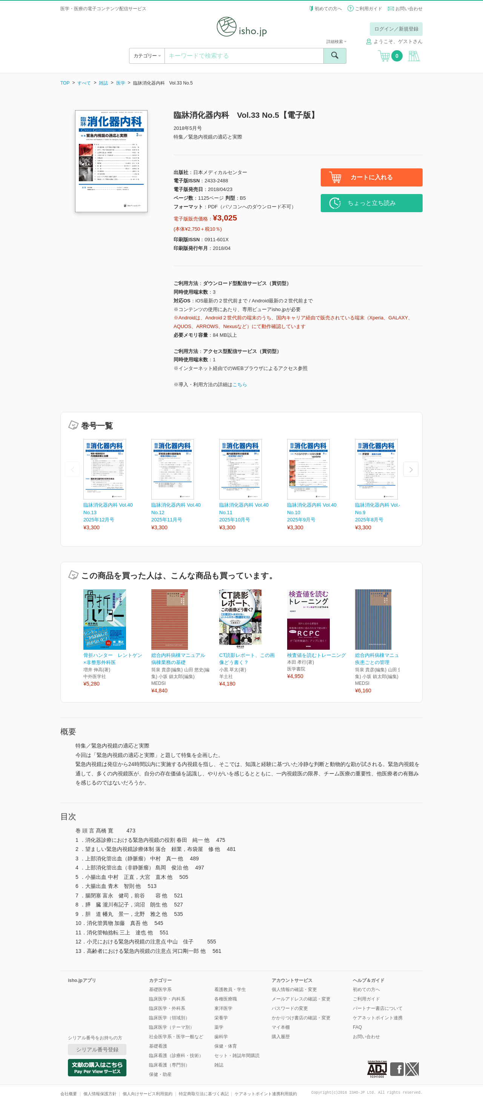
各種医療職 (225, 999)
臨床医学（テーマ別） (171, 1027)
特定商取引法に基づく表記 (204, 1093)
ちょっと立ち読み (372, 203)
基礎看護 (158, 1046)
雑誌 (103, 83)
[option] (117, 485)
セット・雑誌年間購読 (237, 1055)
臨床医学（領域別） (169, 1017)
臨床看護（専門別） (169, 1065)
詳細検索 (336, 41)
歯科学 (221, 1036)
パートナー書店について (378, 1008)
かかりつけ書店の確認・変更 (301, 1017)
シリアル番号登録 (97, 1050)
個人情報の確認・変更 (294, 989)
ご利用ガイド (368, 8)
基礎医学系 (160, 989)
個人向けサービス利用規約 (147, 1093)
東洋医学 (223, 1008)
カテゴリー (147, 56)
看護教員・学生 (230, 989)
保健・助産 (160, 1074)
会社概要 (68, 1093)
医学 (120, 83)
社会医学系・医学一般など (176, 1036)
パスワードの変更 (290, 1008)
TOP (64, 83)
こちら (239, 384)
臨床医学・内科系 (167, 999)
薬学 (218, 1027)
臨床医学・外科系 (167, 1008)
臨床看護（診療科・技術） (176, 1055)
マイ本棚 (281, 1027)
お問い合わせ (409, 8)
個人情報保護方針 (100, 1093)
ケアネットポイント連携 (378, 1017)
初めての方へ (328, 8)
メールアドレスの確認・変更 (301, 999)
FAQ (357, 1027)
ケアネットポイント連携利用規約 (266, 1093)
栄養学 (221, 1017)
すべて (84, 83)
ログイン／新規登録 (396, 29)
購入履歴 (281, 1036)
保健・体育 (225, 1046)
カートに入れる (372, 177)
